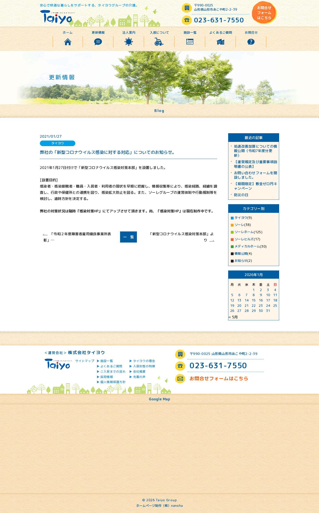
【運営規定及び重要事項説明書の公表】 (255, 164)
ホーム (67, 32)
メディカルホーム (247, 246)
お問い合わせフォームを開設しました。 (255, 175)
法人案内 (128, 32)
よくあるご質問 (220, 32)
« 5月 (233, 317)
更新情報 (98, 32)
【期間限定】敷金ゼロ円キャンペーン (255, 186)
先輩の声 (139, 377)
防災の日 (241, 195)
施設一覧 (190, 32)
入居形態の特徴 (144, 366)
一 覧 (128, 237)
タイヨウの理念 (144, 361)
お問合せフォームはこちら (264, 12)
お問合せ (251, 32)
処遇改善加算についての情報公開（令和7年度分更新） (255, 151)
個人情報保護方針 (113, 382)
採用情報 (106, 377)
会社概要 (139, 371)
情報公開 (241, 253)
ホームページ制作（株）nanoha (159, 505)
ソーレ (239, 225)
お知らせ (241, 260)
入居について (159, 32)
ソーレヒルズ (244, 239)
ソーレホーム (244, 232)
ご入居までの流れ (113, 371)
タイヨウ (241, 217)
